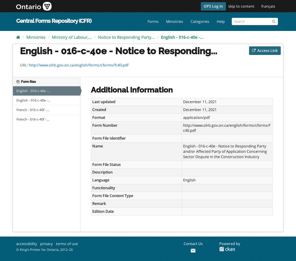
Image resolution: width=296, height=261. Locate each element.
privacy (46, 243)
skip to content (241, 6)
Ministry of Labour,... (72, 37)
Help (221, 21)
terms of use (67, 243)
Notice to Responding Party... (126, 37)
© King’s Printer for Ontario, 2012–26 (44, 249)
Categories (200, 21)
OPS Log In (213, 6)
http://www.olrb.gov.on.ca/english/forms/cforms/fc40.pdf (78, 65)
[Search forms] (255, 21)
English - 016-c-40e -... (182, 37)
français (268, 6)
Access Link (265, 50)
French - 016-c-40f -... (32, 110)
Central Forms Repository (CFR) (53, 21)
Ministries (174, 21)
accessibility (26, 243)
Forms (153, 21)
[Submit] (274, 21)
